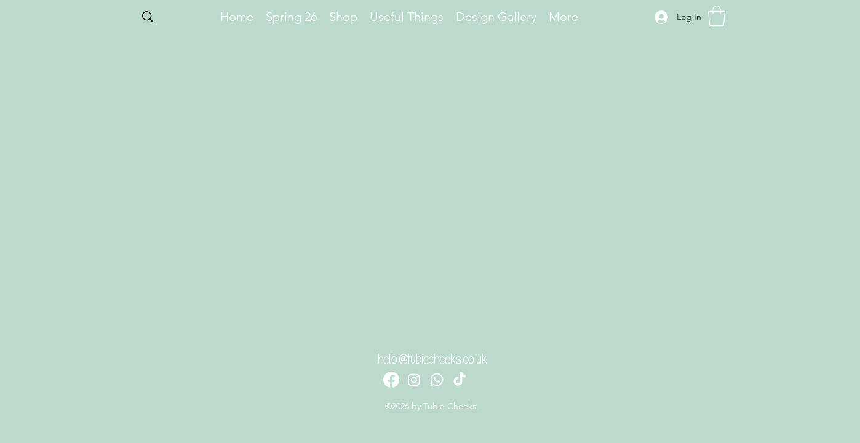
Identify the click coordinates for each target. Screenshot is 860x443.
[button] (716, 16)
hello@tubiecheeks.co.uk (432, 359)
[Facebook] (391, 380)
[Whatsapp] (437, 380)
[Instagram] (414, 380)
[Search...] (173, 17)
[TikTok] (460, 380)
